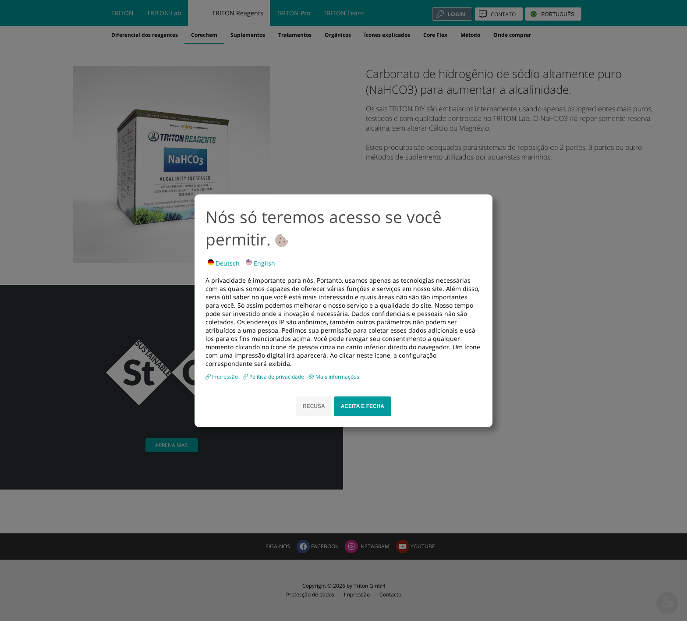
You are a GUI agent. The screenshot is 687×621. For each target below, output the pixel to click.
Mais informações (337, 376)
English (260, 263)
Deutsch (224, 263)
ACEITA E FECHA (362, 406)
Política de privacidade (277, 376)
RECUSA (314, 406)
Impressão (225, 376)
